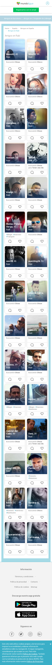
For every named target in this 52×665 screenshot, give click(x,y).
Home (7, 28)
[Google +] (39, 634)
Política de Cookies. (30, 654)
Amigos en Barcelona (12, 18)
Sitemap (34, 587)
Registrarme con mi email (26, 10)
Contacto (34, 582)
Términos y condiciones (24, 577)
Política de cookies (21, 587)
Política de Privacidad (35, 661)
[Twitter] (21, 634)
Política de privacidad (18, 582)
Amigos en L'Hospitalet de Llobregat (37, 18)
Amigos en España (27, 28)
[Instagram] (30, 634)
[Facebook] (11, 634)
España (14, 28)
